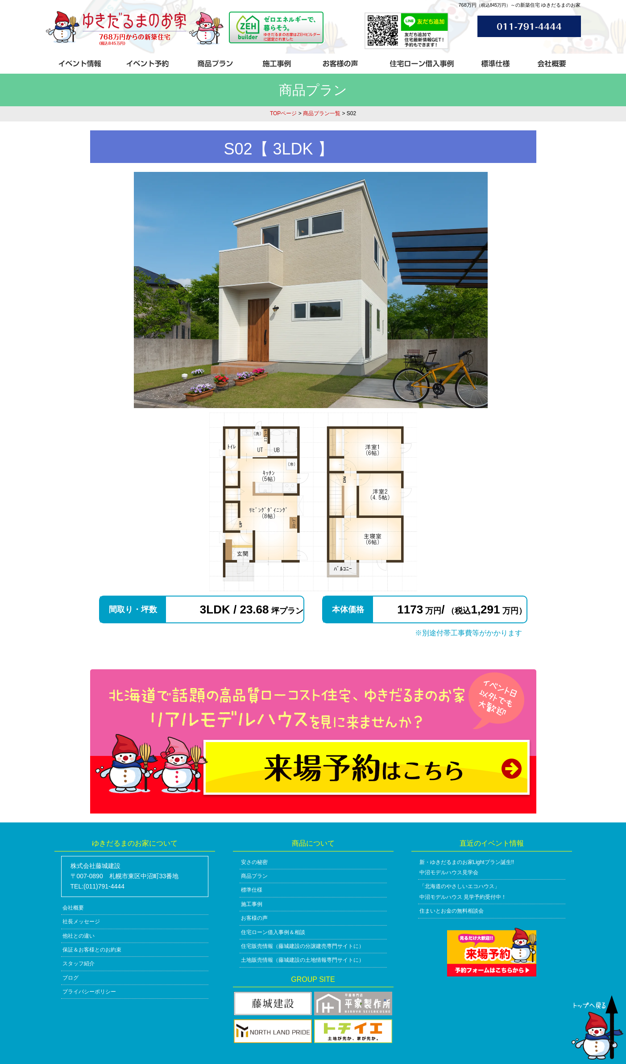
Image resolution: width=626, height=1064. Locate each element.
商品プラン (254, 876)
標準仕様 (251, 890)
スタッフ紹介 (78, 963)
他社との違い (78, 936)
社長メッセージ (81, 921)
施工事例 (251, 904)
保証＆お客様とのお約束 (91, 950)
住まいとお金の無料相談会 (451, 911)
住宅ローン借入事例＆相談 (273, 932)
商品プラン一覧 (321, 113)
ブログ (70, 978)
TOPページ (283, 113)
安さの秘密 (254, 862)
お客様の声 (254, 918)
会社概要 (73, 908)
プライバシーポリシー (89, 992)
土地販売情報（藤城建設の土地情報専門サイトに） (302, 960)
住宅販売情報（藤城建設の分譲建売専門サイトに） (302, 946)
